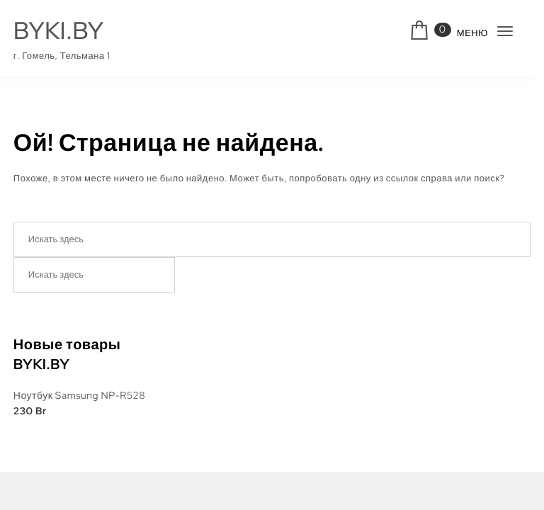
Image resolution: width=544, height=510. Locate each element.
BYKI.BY (58, 31)
